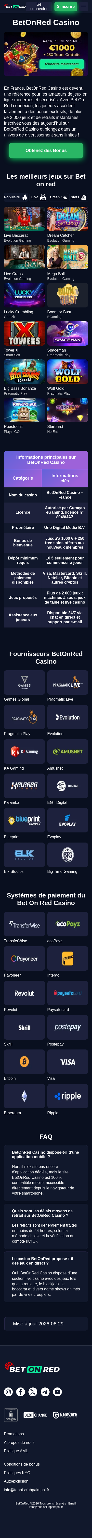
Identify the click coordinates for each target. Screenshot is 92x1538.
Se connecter (39, 6)
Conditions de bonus (22, 1464)
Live (38, 197)
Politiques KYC (17, 1473)
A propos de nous (19, 1442)
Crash (59, 197)
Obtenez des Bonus (46, 150)
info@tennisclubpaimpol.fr (26, 1490)
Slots (79, 197)
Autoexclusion (16, 1481)
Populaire (16, 197)
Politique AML (16, 1451)
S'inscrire (66, 6)
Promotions (14, 1434)
